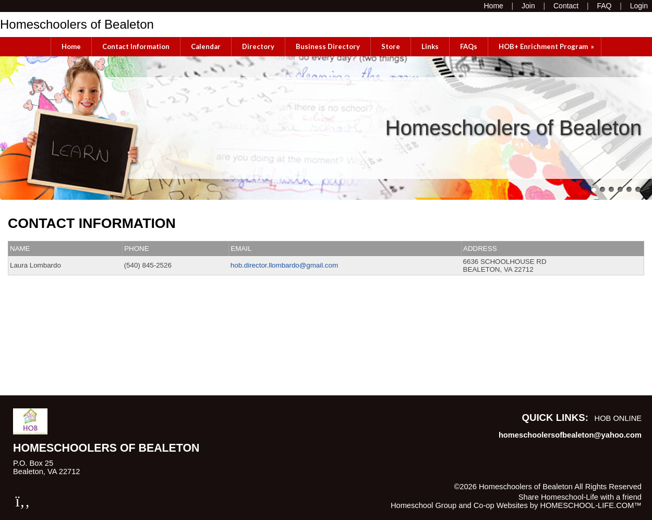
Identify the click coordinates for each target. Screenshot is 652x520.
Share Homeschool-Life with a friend (580, 497)
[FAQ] (604, 6)
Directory (258, 46)
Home (71, 46)
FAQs (468, 46)
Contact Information (136, 46)
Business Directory (328, 46)
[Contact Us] (565, 6)
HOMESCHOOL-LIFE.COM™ (591, 505)
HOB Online (618, 418)
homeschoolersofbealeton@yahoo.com (570, 435)
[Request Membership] (528, 6)
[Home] (493, 6)
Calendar (206, 46)
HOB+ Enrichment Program (547, 46)
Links (430, 46)
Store (390, 46)
